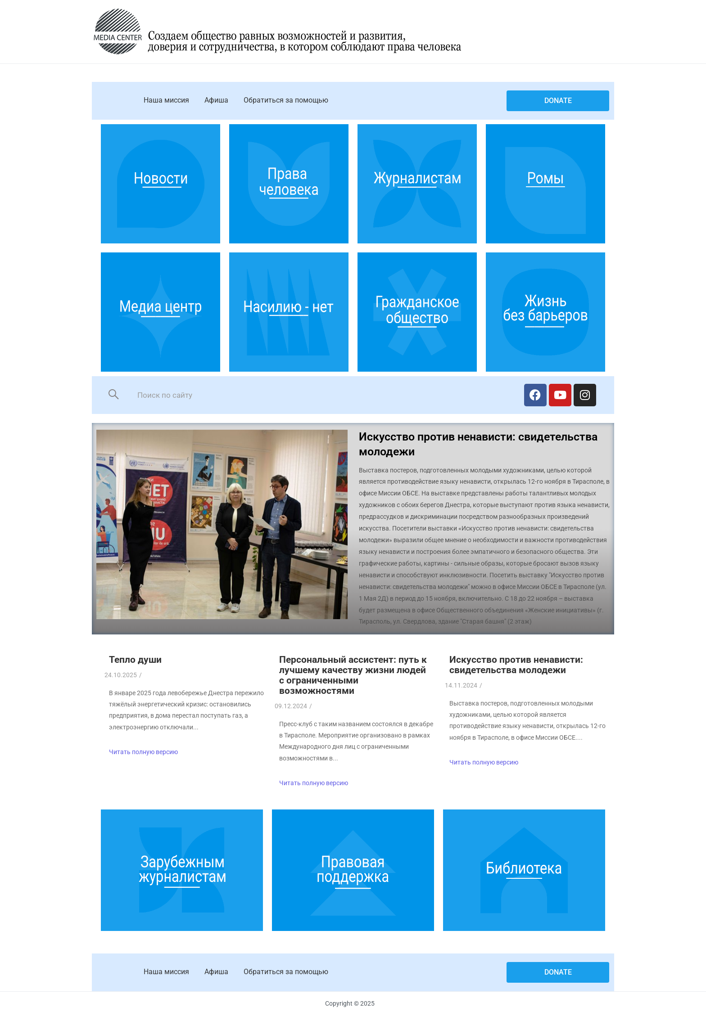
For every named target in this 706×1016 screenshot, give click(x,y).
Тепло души (135, 659)
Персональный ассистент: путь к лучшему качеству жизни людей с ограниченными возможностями (353, 675)
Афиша (216, 100)
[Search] (321, 395)
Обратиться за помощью (286, 100)
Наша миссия (166, 100)
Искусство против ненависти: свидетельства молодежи (516, 664)
